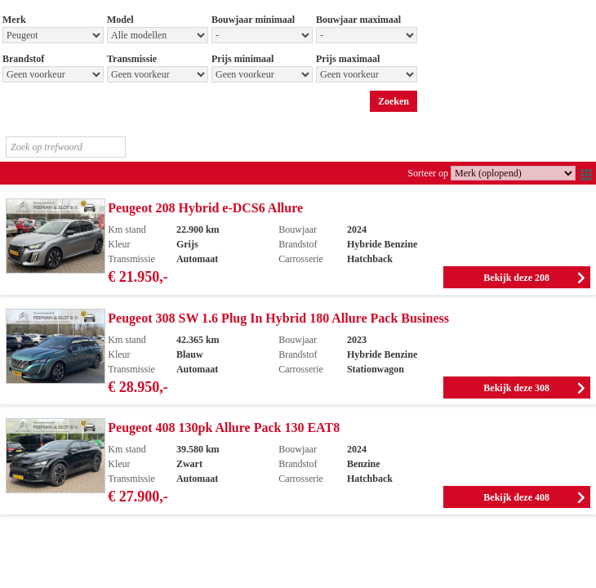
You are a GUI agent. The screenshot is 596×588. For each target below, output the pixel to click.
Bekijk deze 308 (516, 388)
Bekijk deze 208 (516, 277)
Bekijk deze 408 (516, 497)
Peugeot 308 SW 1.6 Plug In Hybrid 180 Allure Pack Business (278, 318)
